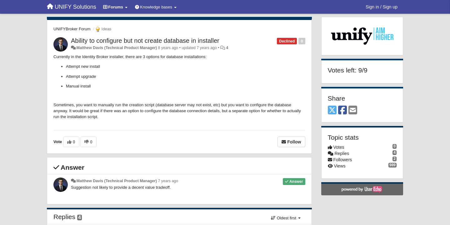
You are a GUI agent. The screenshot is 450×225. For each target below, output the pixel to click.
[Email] (352, 110)
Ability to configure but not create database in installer (145, 40)
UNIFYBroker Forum (71, 29)
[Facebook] (342, 110)
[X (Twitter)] (332, 110)
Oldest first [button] (285, 218)
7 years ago (168, 181)
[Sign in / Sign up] (381, 7)
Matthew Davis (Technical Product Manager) (116, 48)
